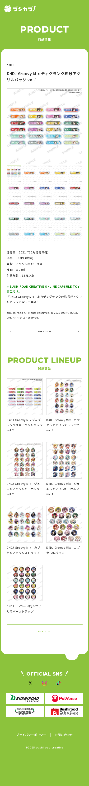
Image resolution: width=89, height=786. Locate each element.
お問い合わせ (64, 760)
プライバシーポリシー (31, 760)
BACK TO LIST (44, 643)
